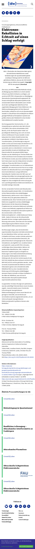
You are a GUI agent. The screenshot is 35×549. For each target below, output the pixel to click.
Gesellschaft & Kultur (8, 513)
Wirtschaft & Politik (7, 519)
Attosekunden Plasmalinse (15, 449)
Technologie (5, 511)
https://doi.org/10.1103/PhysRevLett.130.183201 (19, 357)
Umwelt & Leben (6, 517)
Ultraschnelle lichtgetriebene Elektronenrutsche (16, 466)
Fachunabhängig (6, 522)
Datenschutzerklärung (24, 515)
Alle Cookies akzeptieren (26, 546)
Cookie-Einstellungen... (7, 546)
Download (24, 84)
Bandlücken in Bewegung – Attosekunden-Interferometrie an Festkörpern (18, 428)
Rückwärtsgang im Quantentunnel (18, 408)
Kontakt (20, 517)
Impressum (21, 513)
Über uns (21, 511)
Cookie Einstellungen (24, 519)
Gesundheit (5, 515)
